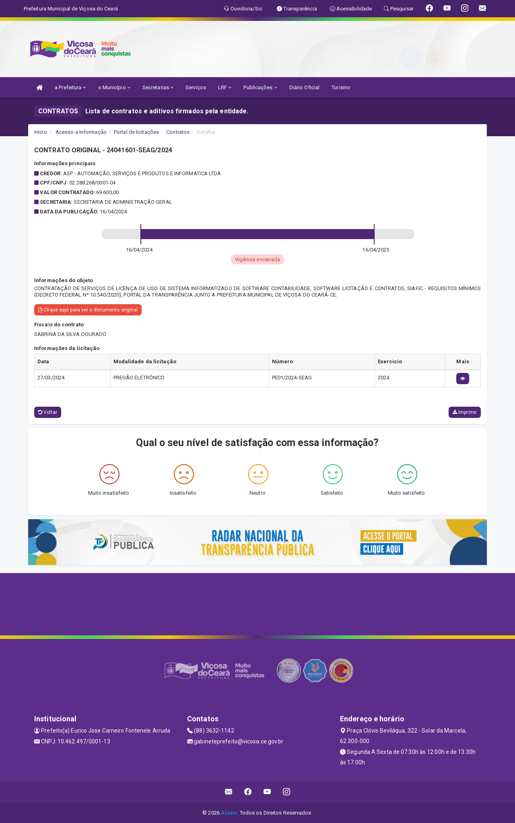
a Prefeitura (70, 87)
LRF (225, 87)
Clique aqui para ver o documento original (88, 310)
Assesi (229, 813)
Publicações (260, 87)
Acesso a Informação (81, 132)
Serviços (195, 87)
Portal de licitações (136, 132)
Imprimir (465, 412)
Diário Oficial (304, 87)
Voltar (47, 412)
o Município (114, 87)
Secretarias (157, 87)
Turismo (341, 87)
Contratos (178, 132)
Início (40, 132)
